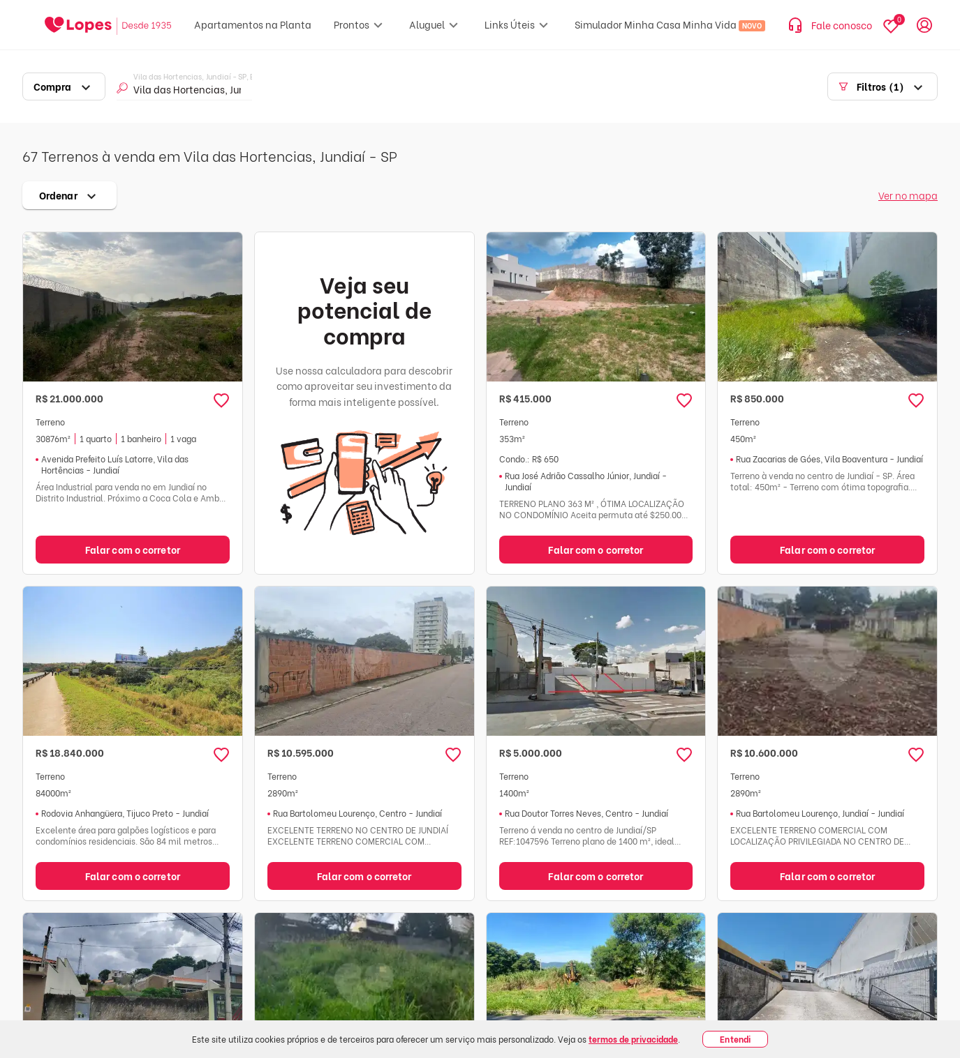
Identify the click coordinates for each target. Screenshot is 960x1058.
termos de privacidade (633, 1039)
